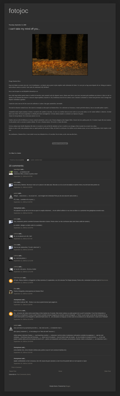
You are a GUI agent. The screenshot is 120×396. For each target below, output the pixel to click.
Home (60, 371)
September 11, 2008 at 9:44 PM (23, 202)
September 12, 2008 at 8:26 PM (23, 304)
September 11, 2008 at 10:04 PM (23, 228)
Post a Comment (16, 367)
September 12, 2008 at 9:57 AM (23, 239)
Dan (15, 288)
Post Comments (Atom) (24, 374)
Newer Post (12, 371)
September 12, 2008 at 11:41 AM (23, 261)
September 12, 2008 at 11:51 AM (23, 271)
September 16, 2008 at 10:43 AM (23, 341)
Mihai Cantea (18, 310)
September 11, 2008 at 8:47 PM (23, 176)
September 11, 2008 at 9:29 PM (23, 187)
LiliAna (16, 233)
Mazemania (104, 280)
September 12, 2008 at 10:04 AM (23, 249)
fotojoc (18, 10)
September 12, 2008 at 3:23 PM (23, 293)
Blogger (68, 386)
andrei (16, 193)
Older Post (107, 371)
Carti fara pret (18, 277)
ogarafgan (17, 169)
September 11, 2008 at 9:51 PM (23, 213)
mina (15, 182)
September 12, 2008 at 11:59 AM (23, 282)
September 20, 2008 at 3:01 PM (23, 352)
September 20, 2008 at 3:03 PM (23, 363)
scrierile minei (38, 160)
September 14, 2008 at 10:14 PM (23, 319)
